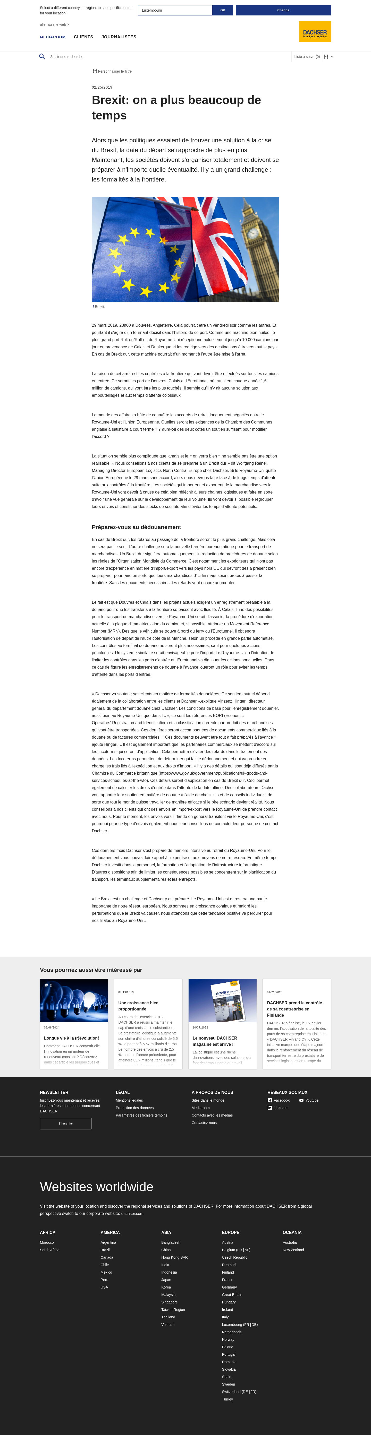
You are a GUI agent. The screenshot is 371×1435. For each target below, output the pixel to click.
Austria (227, 1242)
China (166, 1250)
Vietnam (167, 1324)
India (165, 1265)
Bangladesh (170, 1242)
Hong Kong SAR (174, 1257)
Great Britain (232, 1295)
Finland (228, 1272)
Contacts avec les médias (212, 1115)
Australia (290, 1242)
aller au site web (55, 24)
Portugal (228, 1354)
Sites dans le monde (208, 1100)
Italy (225, 1317)
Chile (105, 1265)
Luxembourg (232, 1324)
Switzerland (231, 1392)
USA (104, 1287)
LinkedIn (278, 1108)
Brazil (105, 1250)
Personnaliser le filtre (112, 71)
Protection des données (135, 1108)
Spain (226, 1377)
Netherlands (232, 1332)
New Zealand (293, 1250)
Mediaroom (54, 37)
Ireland (227, 1310)
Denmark (229, 1265)
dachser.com (133, 1213)
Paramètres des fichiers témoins (141, 1115)
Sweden (228, 1384)
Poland (227, 1347)
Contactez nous (204, 1123)
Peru (104, 1280)
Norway (228, 1339)
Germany (229, 1287)
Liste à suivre (307, 56)
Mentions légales (129, 1100)
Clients (86, 37)
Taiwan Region (173, 1310)
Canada (107, 1257)
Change (283, 10)
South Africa (50, 1250)
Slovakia (229, 1369)
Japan (166, 1280)
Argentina (108, 1242)
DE (253, 1324)
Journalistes (121, 37)
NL (246, 1250)
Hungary (229, 1302)
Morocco (47, 1242)
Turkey (227, 1399)
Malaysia (168, 1295)
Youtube (309, 1100)
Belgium (228, 1250)
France (227, 1280)
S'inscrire (65, 1123)
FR (239, 1250)
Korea (166, 1287)
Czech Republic (234, 1257)
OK (223, 10)
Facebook (279, 1100)
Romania (229, 1362)
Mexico (106, 1272)
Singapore (169, 1302)
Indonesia (169, 1272)
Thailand (168, 1317)
